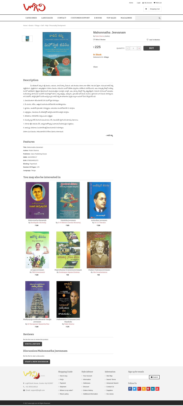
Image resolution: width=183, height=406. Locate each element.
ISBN (25, 157)
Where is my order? (66, 390)
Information (87, 379)
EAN (24, 160)
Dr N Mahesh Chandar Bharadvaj (69, 222)
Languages (47, 18)
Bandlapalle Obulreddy (38, 222)
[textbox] (146, 18)
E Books (98, 18)
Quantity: (121, 48)
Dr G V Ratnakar (100, 222)
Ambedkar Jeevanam (99, 220)
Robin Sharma (99, 36)
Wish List (159, 3)
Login (138, 3)
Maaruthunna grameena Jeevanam (68, 270)
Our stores (110, 394)
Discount (86, 387)
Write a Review (100, 39)
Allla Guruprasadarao (100, 272)
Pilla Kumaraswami (38, 272)
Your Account (87, 376)
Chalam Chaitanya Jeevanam (99, 270)
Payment (63, 383)
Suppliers (109, 390)
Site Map (109, 376)
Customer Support (80, 18)
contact (62, 18)
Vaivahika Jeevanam (68, 220)
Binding (26, 164)
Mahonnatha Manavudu (37, 220)
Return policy (64, 394)
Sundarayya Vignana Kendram (69, 272)
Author (25, 150)
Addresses (86, 383)
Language (26, 170)
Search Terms (111, 379)
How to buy (63, 376)
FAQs (62, 379)
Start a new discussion (36, 362)
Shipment (63, 387)
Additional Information (90, 394)
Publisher (26, 154)
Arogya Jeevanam (37, 270)
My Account (148, 3)
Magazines (126, 18)
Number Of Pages (29, 167)
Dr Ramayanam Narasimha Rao (38, 324)
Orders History (88, 390)
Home (131, 3)
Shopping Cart (155, 9)
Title (24, 147)
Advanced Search (112, 383)
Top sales (111, 18)
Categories (31, 18)
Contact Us (110, 387)
